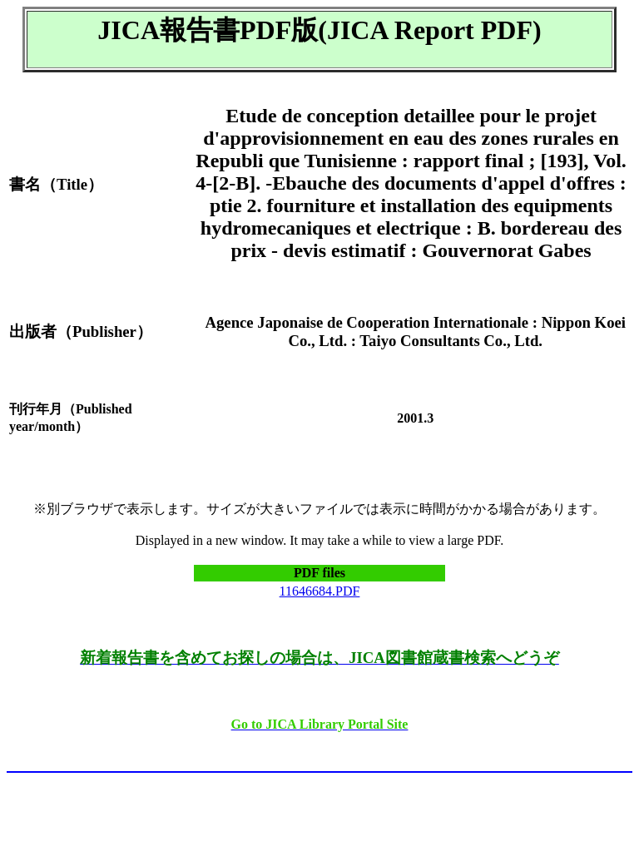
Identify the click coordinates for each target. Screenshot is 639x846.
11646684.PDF (320, 591)
